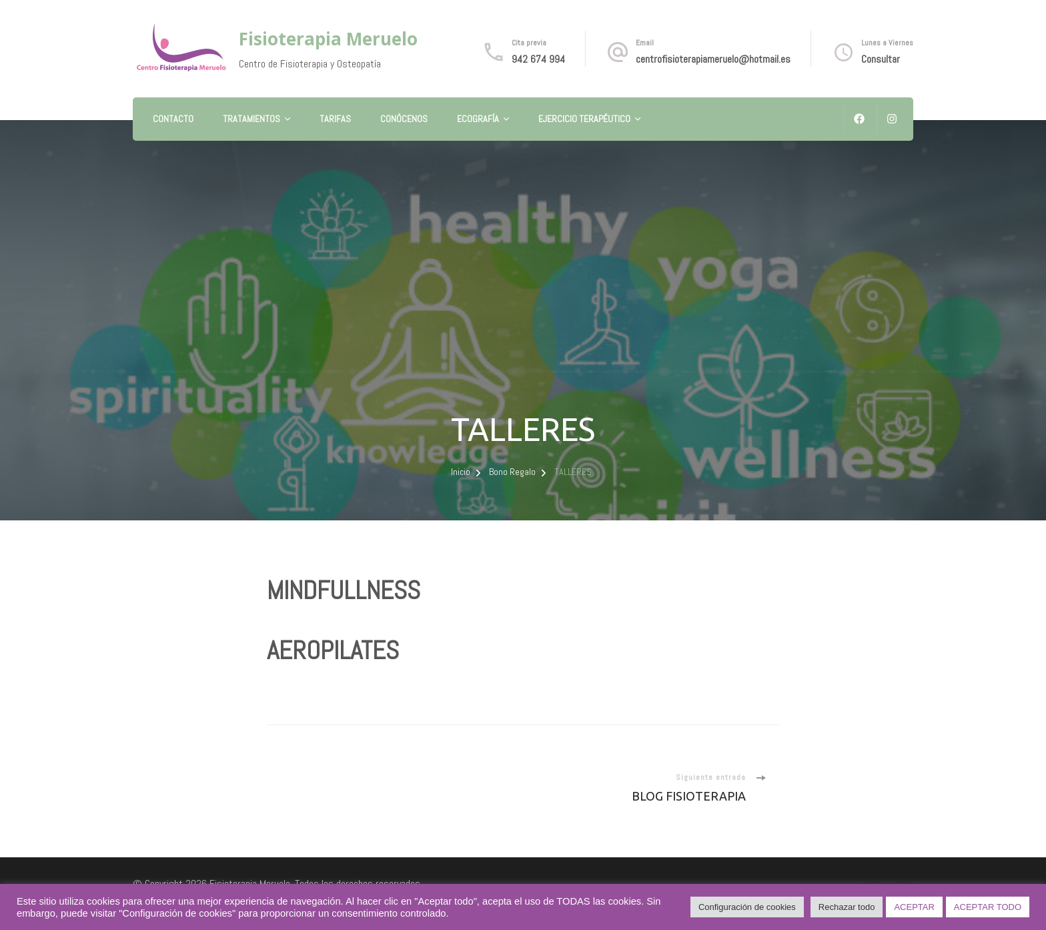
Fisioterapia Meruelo (328, 39)
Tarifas (335, 119)
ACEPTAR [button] (914, 907)
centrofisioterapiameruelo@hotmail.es (713, 59)
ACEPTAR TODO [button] (987, 907)
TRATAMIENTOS (251, 119)
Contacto (173, 119)
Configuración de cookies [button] (747, 907)
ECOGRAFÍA (478, 119)
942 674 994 (538, 59)
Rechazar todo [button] (847, 907)
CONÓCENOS (404, 119)
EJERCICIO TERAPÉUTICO (584, 119)
